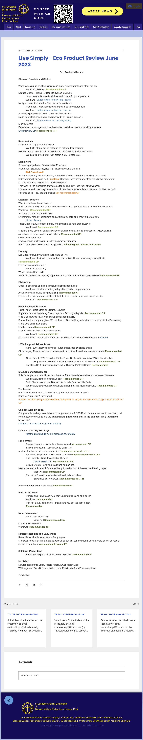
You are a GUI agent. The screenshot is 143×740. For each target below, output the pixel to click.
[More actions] (123, 50)
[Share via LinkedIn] (33, 584)
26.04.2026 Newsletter (69, 614)
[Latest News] (102, 11)
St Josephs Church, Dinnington (51, 704)
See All (136, 604)
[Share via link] (41, 584)
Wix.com (99, 725)
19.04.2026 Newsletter (116, 614)
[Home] (8, 700)
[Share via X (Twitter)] (26, 584)
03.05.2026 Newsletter (22, 614)
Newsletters (24, 575)
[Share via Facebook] (19, 584)
